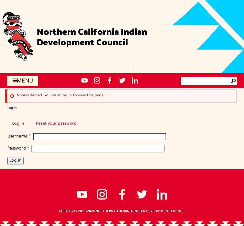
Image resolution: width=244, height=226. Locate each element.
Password (16, 148)
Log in (18, 124)
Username (17, 136)
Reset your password (56, 124)
